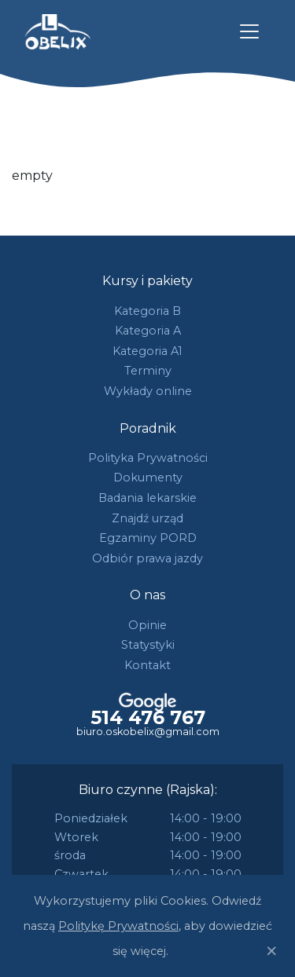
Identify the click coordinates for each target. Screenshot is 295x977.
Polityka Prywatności (148, 458)
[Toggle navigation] (249, 31)
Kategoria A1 (147, 351)
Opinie (147, 625)
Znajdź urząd (147, 518)
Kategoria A (148, 331)
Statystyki (148, 645)
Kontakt (147, 665)
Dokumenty (148, 477)
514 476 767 (147, 718)
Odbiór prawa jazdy (147, 558)
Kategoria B (147, 311)
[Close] (271, 951)
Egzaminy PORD (148, 538)
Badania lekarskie (147, 498)
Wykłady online (148, 391)
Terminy (147, 371)
